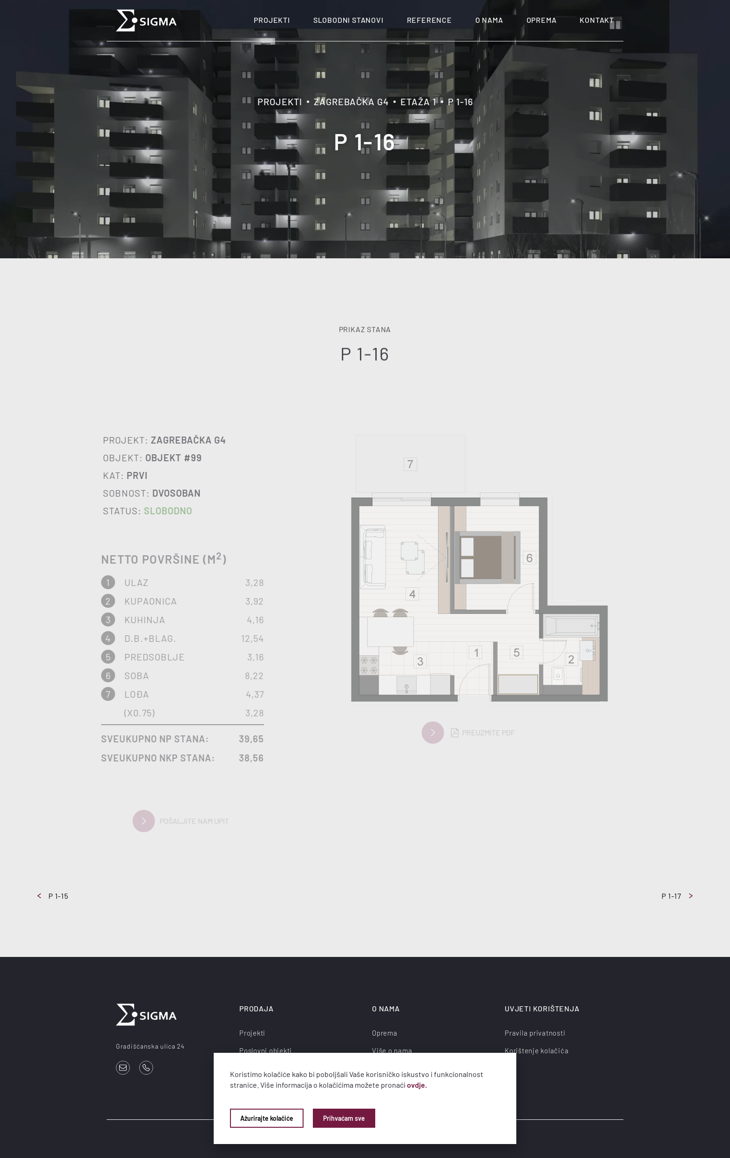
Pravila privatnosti (535, 1033)
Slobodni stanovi (348, 19)
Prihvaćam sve (344, 1118)
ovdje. (417, 1084)
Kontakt (597, 19)
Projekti (272, 19)
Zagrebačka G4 (351, 101)
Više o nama (392, 1050)
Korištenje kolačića (536, 1050)
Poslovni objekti (265, 1050)
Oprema (542, 19)
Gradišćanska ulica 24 (150, 1046)
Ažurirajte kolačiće (266, 1118)
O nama (489, 19)
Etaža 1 (418, 101)
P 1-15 (52, 895)
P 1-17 (677, 895)
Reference (429, 19)
